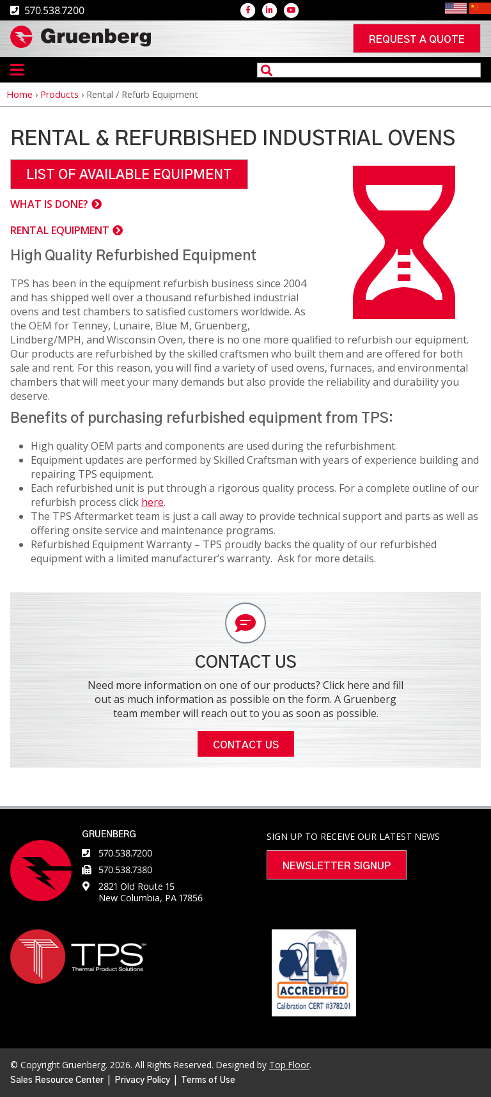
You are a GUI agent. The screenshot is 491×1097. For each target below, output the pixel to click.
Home (19, 94)
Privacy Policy (142, 1080)
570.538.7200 (125, 853)
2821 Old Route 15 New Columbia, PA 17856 (150, 892)
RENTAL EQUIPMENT (59, 230)
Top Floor (289, 1065)
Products (59, 94)
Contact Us (246, 745)
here (152, 502)
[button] (404, 315)
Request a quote (417, 40)
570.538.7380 (125, 870)
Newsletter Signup (337, 866)
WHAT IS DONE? (49, 204)
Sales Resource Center (57, 1080)
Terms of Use (208, 1080)
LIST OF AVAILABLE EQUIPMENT (129, 175)
